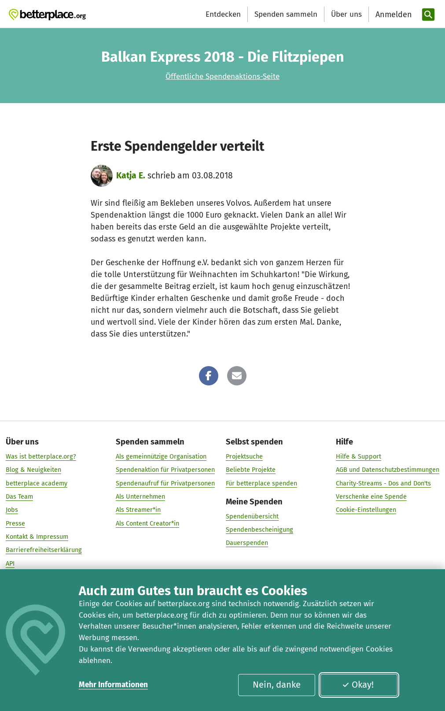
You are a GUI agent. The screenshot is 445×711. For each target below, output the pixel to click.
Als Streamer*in (138, 510)
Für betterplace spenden (261, 483)
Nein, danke (277, 684)
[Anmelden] (392, 15)
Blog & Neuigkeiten (33, 470)
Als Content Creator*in (147, 523)
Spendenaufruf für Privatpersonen (165, 483)
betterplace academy (36, 483)
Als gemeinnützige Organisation (161, 457)
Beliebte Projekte (251, 470)
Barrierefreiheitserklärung (44, 550)
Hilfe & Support (358, 457)
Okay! (358, 684)
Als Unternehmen (140, 496)
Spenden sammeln (285, 14)
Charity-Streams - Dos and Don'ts (383, 483)
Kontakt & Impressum (37, 537)
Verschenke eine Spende (371, 496)
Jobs (12, 510)
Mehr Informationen (113, 684)
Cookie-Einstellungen (366, 510)
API (10, 563)
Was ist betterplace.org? (41, 457)
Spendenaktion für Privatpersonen (165, 470)
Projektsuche (244, 457)
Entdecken (223, 14)
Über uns (346, 14)
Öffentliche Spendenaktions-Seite (222, 76)
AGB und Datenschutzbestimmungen (387, 470)
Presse (15, 523)
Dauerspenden (247, 543)
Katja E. (130, 175)
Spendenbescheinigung (259, 529)
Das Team (19, 496)
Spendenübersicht (252, 516)
